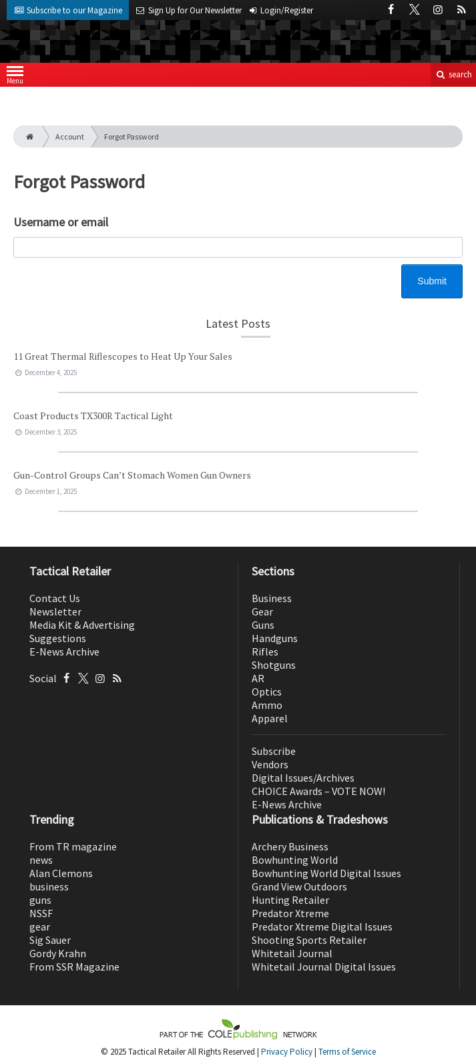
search (453, 74)
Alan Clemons (61, 873)
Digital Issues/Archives (303, 777)
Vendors (270, 764)
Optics (267, 691)
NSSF (41, 913)
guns (40, 899)
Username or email (60, 222)
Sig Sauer (50, 940)
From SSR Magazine (74, 966)
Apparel (270, 718)
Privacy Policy (286, 1051)
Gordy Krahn (57, 953)
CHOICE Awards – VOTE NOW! (318, 791)
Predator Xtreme (290, 913)
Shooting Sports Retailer (309, 940)
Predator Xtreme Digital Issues (322, 926)
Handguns (275, 638)
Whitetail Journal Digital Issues (324, 966)
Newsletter (55, 611)
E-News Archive (64, 651)
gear (39, 926)
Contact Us (54, 598)
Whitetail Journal (292, 953)
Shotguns (274, 665)
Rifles (265, 651)
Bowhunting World (295, 859)
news (41, 859)
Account (69, 136)
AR (258, 678)
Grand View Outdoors (299, 886)
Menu (15, 77)
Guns (263, 624)
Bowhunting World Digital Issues (326, 873)
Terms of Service (347, 1051)
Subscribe (274, 751)
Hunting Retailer (290, 899)
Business (272, 598)
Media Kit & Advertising (82, 624)
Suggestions (57, 638)
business (49, 886)
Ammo (267, 705)
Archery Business (290, 846)
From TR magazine (73, 846)
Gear (262, 611)
